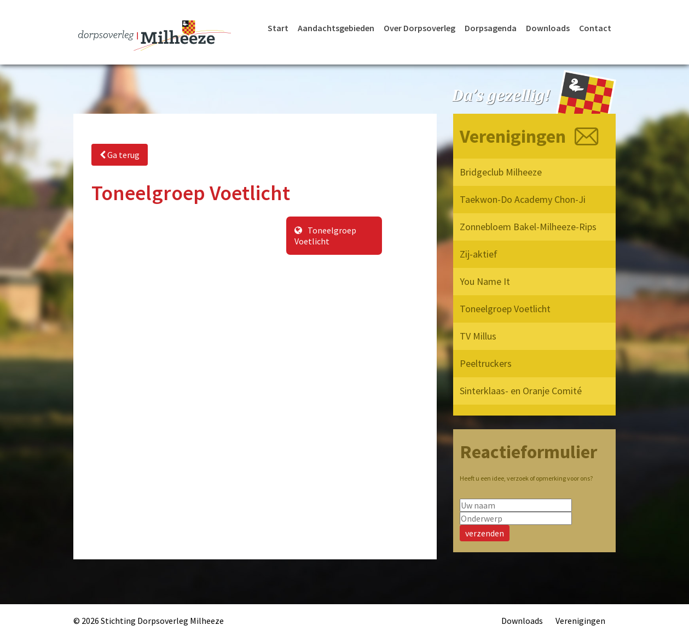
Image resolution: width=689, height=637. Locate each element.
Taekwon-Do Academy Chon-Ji (523, 199)
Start (278, 27)
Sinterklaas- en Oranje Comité (521, 390)
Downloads (548, 27)
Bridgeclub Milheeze (501, 172)
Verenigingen (580, 620)
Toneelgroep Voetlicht (325, 236)
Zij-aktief (478, 254)
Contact (595, 27)
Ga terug (120, 154)
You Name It (485, 281)
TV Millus (478, 336)
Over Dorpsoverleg (419, 27)
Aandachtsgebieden (336, 27)
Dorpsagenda (491, 27)
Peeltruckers (486, 363)
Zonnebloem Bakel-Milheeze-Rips (528, 226)
